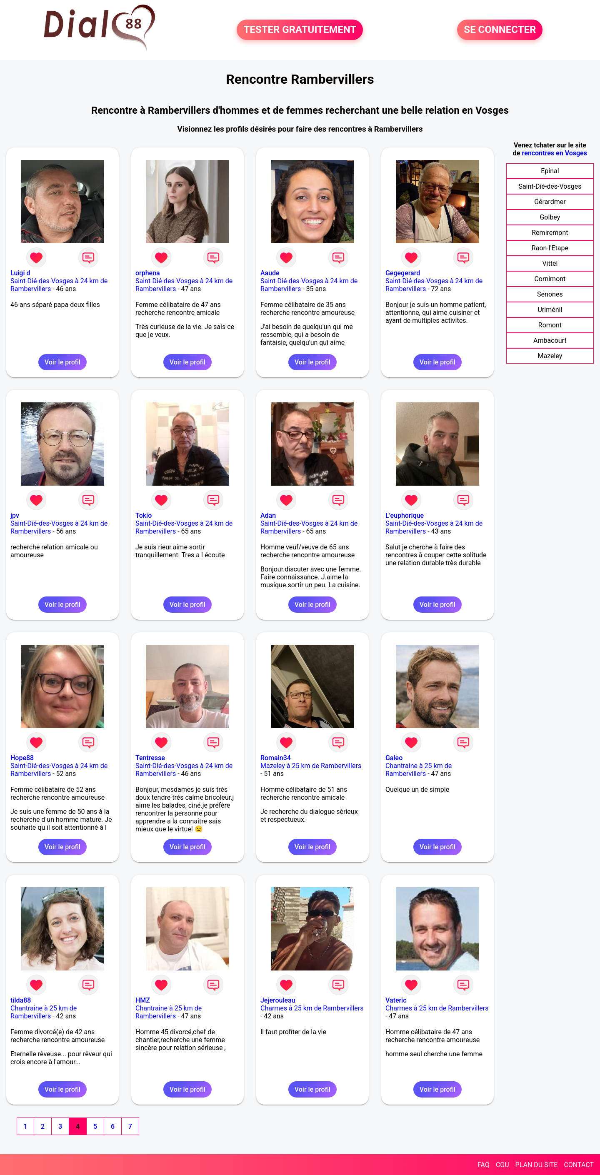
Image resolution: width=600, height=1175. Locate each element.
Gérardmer (549, 202)
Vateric (396, 1000)
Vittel (550, 263)
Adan (268, 515)
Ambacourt (550, 340)
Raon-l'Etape (550, 248)
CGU (502, 1165)
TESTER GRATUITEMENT (299, 30)
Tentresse (150, 758)
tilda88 (20, 1000)
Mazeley (550, 356)
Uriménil (550, 310)
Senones (550, 294)
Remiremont (550, 233)
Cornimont (549, 279)
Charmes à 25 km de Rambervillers (312, 1008)
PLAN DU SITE (536, 1165)
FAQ (484, 1165)
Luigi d (20, 273)
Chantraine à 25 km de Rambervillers (418, 770)
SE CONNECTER (500, 30)
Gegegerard (402, 273)
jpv (14, 515)
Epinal (550, 171)
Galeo (393, 758)
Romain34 (275, 758)
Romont (550, 325)
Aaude (270, 273)
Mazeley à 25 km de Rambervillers (310, 766)
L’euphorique (404, 515)
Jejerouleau (277, 1000)
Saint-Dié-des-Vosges (549, 186)
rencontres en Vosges (554, 153)
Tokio (143, 515)
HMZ (142, 1000)
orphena (147, 273)
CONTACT (579, 1165)
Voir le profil (62, 362)
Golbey (550, 217)
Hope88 (22, 758)
